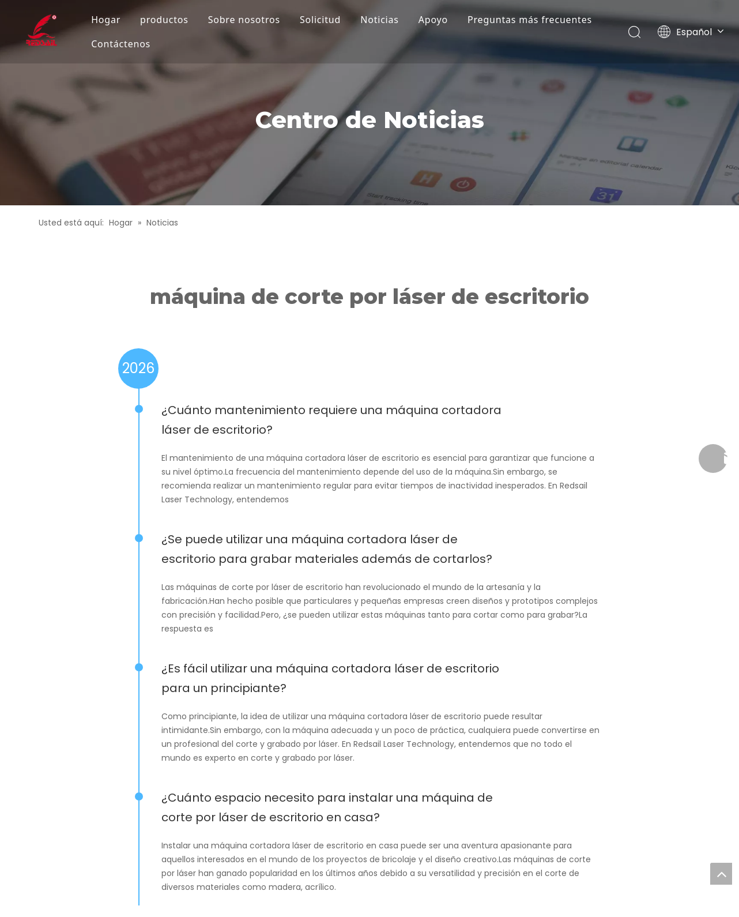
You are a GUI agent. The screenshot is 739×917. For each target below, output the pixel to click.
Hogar (105, 19)
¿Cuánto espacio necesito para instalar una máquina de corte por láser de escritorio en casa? (327, 807)
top (721, 874)
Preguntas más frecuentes (529, 19)
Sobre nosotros (244, 19)
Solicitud (320, 19)
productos (164, 19)
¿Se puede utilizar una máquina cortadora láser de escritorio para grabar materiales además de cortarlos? (326, 549)
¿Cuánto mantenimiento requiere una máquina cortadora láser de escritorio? (331, 420)
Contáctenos (120, 43)
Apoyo (433, 19)
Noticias (379, 19)
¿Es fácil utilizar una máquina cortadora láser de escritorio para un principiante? (330, 678)
